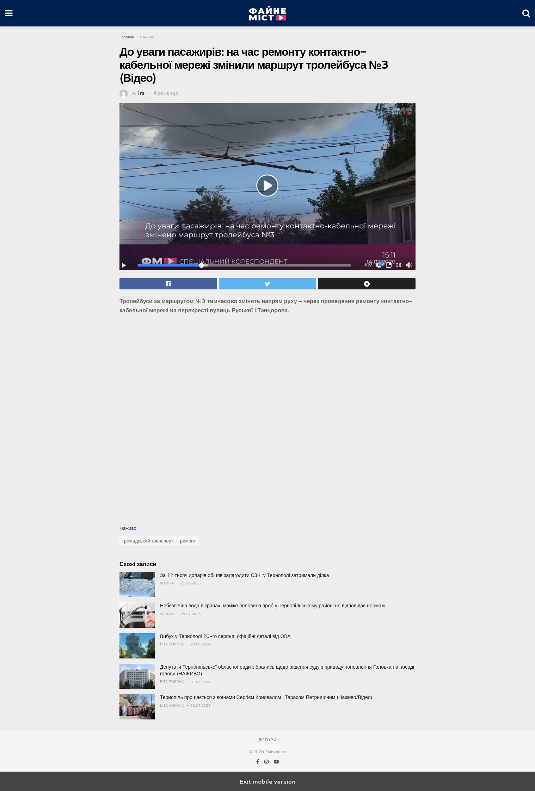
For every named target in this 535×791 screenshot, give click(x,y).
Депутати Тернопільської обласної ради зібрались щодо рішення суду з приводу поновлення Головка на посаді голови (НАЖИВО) (287, 670)
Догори (267, 740)
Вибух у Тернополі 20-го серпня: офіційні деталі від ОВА (225, 636)
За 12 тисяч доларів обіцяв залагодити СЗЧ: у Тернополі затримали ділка (244, 575)
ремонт (188, 540)
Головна (126, 37)
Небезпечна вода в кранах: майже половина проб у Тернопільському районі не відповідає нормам (272, 605)
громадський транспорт (147, 540)
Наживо (147, 37)
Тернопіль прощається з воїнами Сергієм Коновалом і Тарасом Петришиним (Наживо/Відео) (266, 697)
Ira (141, 93)
